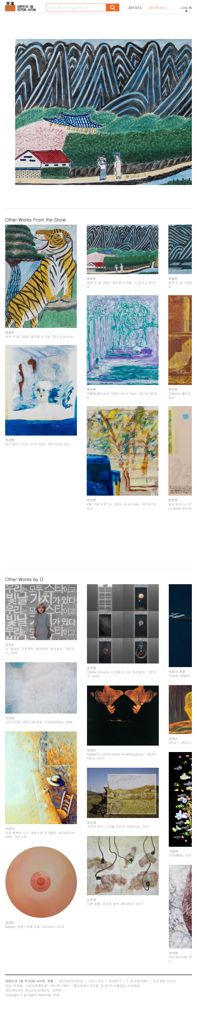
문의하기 (115, 981)
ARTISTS (135, 7)
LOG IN (186, 7)
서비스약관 (96, 981)
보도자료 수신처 (164, 981)
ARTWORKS (158, 7)
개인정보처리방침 (70, 981)
